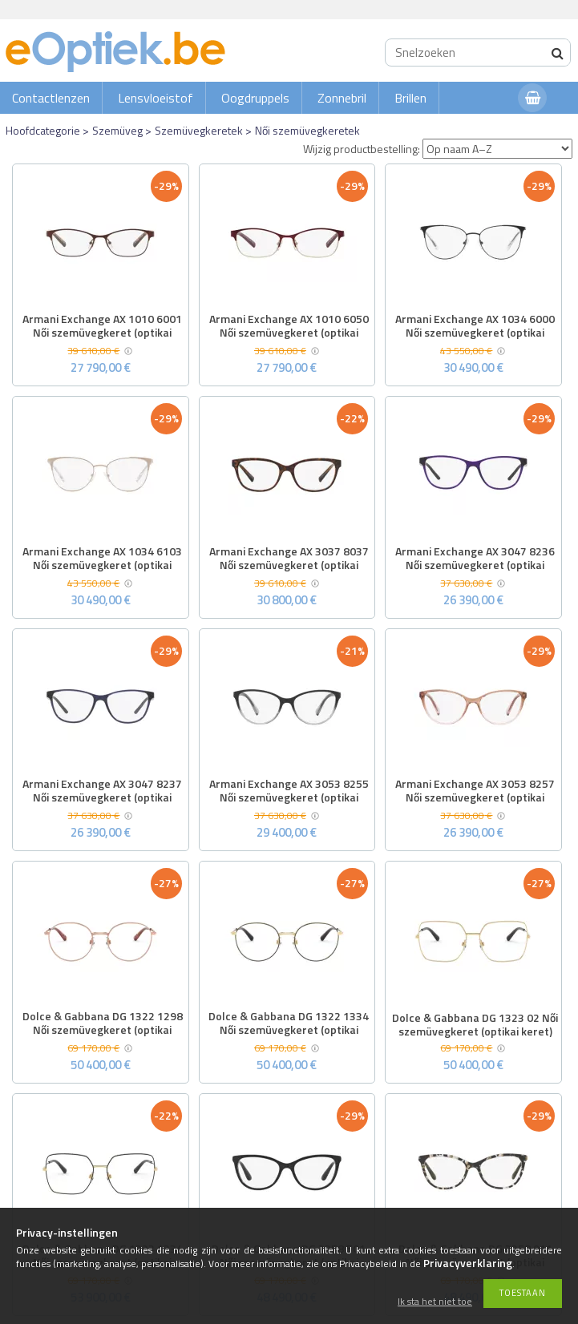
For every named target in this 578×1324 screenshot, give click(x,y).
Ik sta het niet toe (435, 1302)
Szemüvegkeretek (199, 130)
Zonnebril (341, 97)
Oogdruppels (255, 97)
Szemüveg (117, 130)
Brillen (410, 97)
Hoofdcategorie (43, 130)
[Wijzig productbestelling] (497, 149)
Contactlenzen (51, 97)
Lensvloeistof (155, 97)
